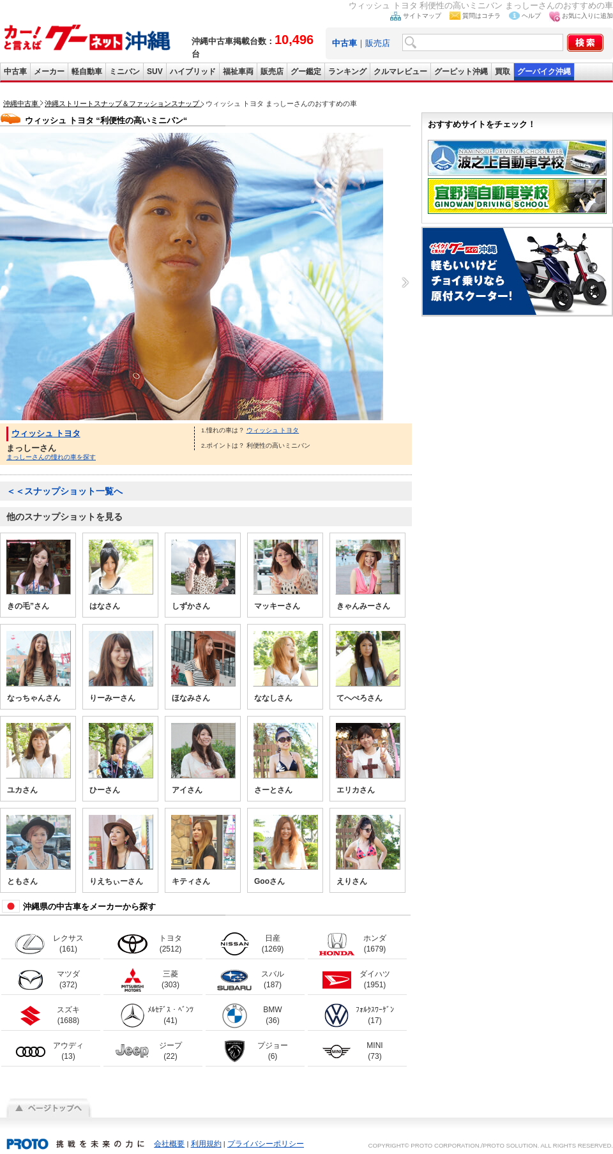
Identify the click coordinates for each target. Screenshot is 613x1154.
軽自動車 (87, 71)
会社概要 (169, 1144)
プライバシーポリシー (265, 1144)
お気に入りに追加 (587, 15)
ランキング (347, 71)
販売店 (377, 43)
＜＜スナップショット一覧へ (64, 491)
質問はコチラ (481, 15)
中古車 (15, 71)
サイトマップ (422, 15)
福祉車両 (238, 71)
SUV (155, 71)
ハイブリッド (193, 71)
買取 (502, 71)
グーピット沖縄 (461, 71)
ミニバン (124, 71)
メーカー (49, 71)
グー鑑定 (306, 71)
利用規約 (206, 1144)
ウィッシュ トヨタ (45, 433)
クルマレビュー (400, 71)
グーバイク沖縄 (544, 71)
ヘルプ (531, 15)
